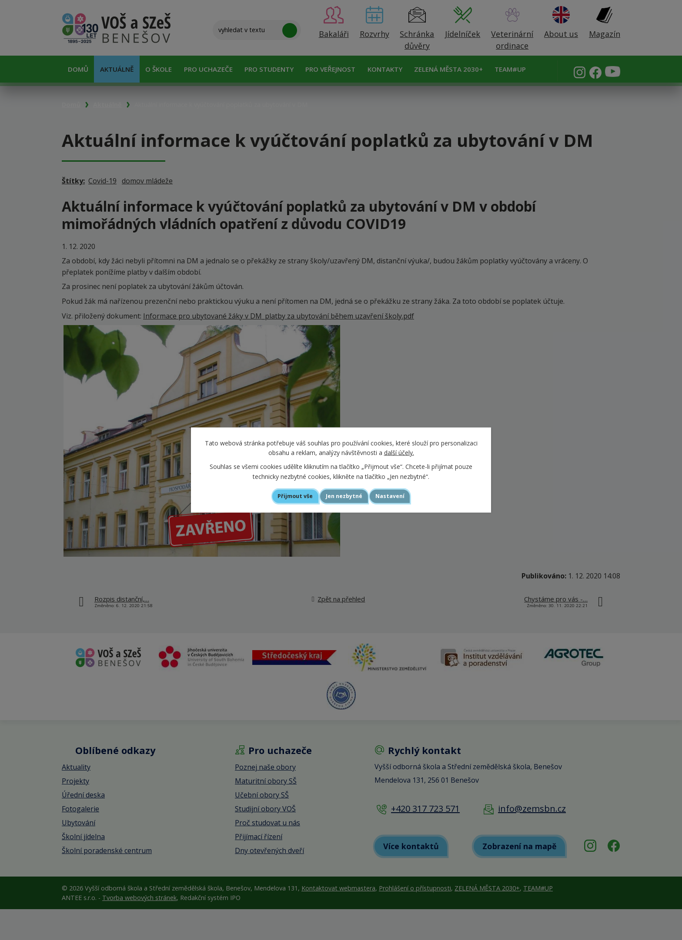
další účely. (399, 451)
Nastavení (403, 496)
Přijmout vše (282, 496)
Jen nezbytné (345, 496)
